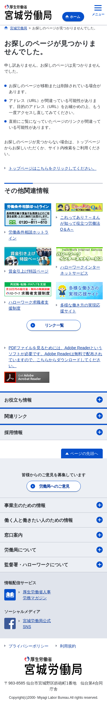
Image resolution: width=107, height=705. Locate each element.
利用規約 (68, 646)
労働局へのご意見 (54, 486)
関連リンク (53, 416)
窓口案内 (53, 535)
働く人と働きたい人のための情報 (53, 520)
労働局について (53, 550)
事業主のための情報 (53, 505)
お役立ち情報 (53, 400)
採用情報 (53, 432)
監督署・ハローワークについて (53, 564)
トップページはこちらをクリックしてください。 (52, 168)
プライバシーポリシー (29, 646)
